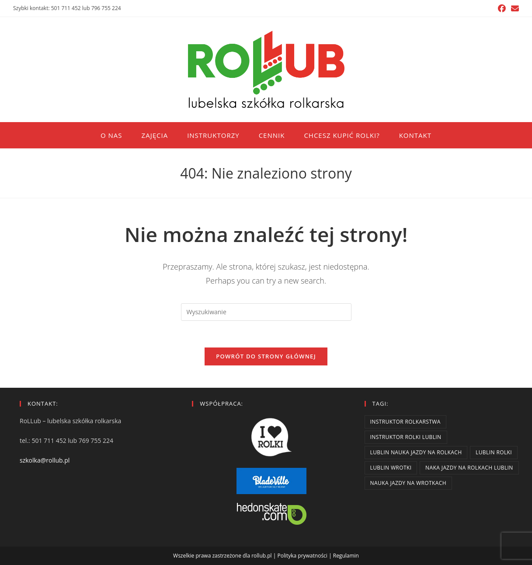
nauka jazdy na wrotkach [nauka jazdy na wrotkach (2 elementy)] (408, 483)
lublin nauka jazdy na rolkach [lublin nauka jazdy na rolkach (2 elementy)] (416, 452)
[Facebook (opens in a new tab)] (501, 8)
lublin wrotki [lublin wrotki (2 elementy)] (391, 467)
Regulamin (346, 555)
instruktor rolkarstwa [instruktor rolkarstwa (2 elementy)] (405, 421)
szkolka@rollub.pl (45, 460)
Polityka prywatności (302, 555)
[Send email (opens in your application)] (513, 8)
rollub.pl (261, 555)
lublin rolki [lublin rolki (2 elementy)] (494, 452)
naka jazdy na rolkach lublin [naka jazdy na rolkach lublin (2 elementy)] (469, 467)
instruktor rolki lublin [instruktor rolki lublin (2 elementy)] (406, 437)
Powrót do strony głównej (266, 356)
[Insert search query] (266, 312)
